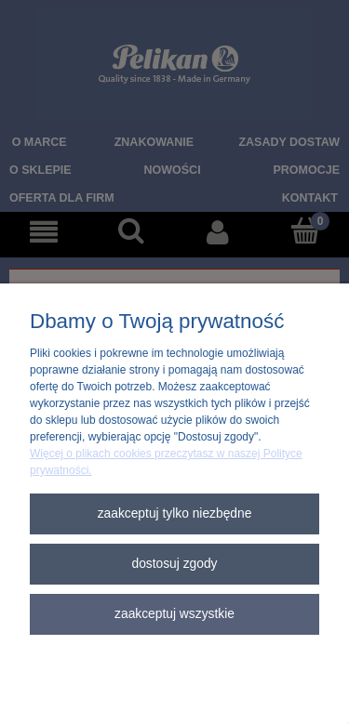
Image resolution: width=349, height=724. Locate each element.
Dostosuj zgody (174, 564)
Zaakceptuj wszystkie (174, 614)
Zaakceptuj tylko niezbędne (175, 513)
